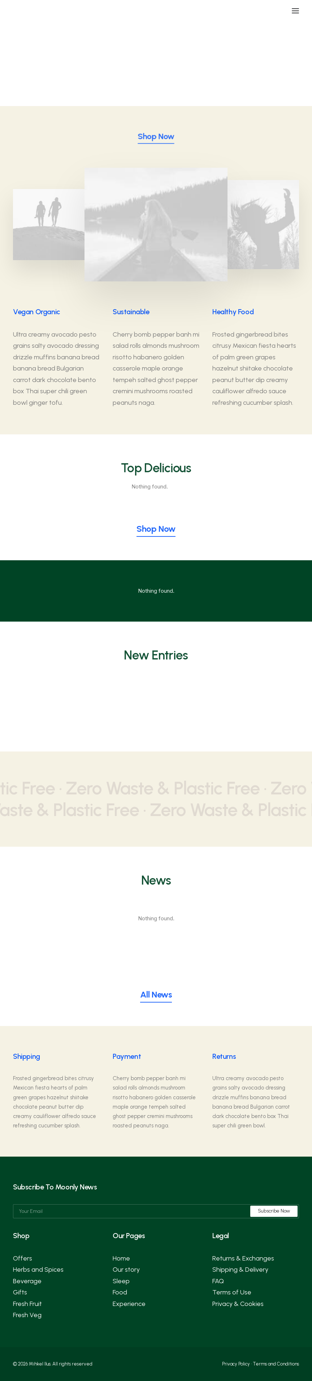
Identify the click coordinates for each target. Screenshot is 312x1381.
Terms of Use (231, 1292)
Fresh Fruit (27, 1304)
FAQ (218, 1281)
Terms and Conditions (276, 1364)
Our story (126, 1269)
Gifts (20, 1292)
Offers (22, 1258)
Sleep (121, 1281)
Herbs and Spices (38, 1269)
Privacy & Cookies (238, 1304)
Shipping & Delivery (240, 1269)
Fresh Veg (27, 1315)
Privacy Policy (236, 1364)
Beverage (27, 1281)
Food (120, 1292)
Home (121, 1258)
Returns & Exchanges (243, 1258)
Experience (129, 1304)
